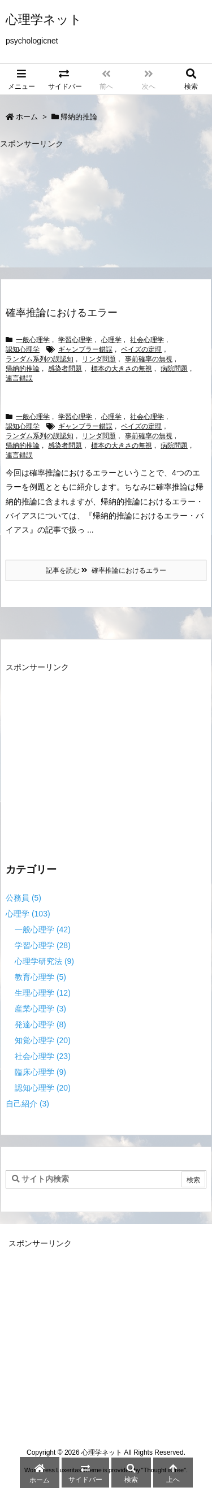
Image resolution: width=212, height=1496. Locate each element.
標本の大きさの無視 (121, 369)
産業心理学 (40, 1008)
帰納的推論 (23, 369)
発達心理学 (40, 1024)
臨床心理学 (40, 1071)
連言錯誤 (19, 378)
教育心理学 (40, 977)
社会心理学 (147, 340)
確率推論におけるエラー (62, 312)
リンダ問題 (99, 359)
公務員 (23, 897)
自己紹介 (27, 1103)
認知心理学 (23, 349)
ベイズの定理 (141, 349)
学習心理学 (75, 340)
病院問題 (174, 369)
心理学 (111, 340)
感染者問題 (65, 369)
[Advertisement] (95, 208)
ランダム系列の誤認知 (39, 359)
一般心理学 (33, 340)
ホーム (27, 117)
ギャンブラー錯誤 (85, 349)
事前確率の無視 (148, 359)
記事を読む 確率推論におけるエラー (106, 570)
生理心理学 (43, 992)
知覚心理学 (43, 1040)
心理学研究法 (44, 961)
